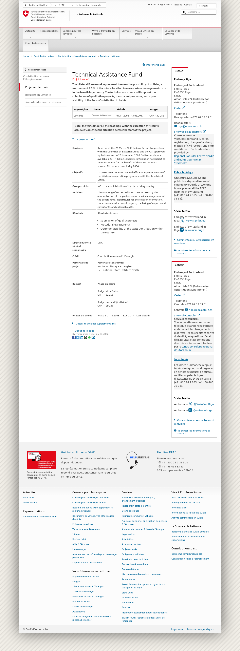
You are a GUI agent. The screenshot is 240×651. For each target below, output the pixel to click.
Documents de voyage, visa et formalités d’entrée (93, 518)
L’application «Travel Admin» (87, 562)
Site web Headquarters (190, 131)
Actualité (30, 34)
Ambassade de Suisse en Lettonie (40, 517)
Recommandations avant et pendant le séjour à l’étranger (92, 509)
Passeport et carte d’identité (136, 506)
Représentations (49, 34)
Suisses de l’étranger (82, 606)
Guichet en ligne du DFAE (78, 452)
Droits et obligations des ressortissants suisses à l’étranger (91, 618)
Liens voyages (79, 549)
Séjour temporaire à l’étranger (88, 586)
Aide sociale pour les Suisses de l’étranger (143, 529)
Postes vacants (30, 502)
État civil (126, 607)
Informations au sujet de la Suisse (188, 512)
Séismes (76, 534)
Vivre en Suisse (178, 507)
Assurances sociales (131, 544)
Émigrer (76, 581)
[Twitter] (78, 337)
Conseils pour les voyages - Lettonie (90, 498)
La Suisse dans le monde (88, 5)
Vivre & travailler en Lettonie (104, 34)
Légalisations (128, 534)
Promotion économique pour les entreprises (144, 612)
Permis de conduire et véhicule (137, 516)
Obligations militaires (133, 554)
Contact (178, 70)
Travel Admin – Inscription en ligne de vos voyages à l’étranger (143, 586)
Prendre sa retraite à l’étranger (88, 596)
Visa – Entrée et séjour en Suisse (187, 498)
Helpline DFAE (166, 452)
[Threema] (86, 337)
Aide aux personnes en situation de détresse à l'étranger (144, 523)
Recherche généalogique (135, 564)
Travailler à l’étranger (83, 591)
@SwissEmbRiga (195, 220)
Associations (78, 611)
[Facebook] (74, 337)
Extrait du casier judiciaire (135, 559)
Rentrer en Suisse (81, 601)
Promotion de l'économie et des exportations (188, 538)
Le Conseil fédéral (38, 5)
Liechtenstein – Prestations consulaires (141, 574)
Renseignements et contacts (185, 502)
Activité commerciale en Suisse (187, 518)
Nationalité (127, 603)
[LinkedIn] (82, 337)
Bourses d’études (130, 569)
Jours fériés (181, 359)
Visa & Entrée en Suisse (147, 34)
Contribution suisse (35, 46)
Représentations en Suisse (85, 576)
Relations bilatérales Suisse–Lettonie (190, 531)
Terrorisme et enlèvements (85, 529)
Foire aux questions (82, 524)
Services (126, 34)
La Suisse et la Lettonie (177, 34)
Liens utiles (127, 592)
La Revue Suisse (130, 597)
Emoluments (128, 579)
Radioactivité (79, 539)
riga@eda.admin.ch (190, 126)
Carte (179, 108)
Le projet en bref (85, 139)
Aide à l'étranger (81, 544)
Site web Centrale (187, 315)
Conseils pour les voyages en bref (89, 502)
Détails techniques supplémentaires (95, 323)
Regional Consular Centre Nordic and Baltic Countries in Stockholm (194, 159)
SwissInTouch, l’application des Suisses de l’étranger (143, 619)
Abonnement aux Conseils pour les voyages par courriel (94, 556)
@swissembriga (194, 230)
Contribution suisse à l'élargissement (77, 56)
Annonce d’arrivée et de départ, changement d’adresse (138, 499)
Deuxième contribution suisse (186, 554)
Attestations (128, 539)
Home (26, 56)
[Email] (93, 337)
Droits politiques (130, 511)
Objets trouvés (129, 549)
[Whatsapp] (90, 337)
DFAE (61, 5)
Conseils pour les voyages (75, 34)
